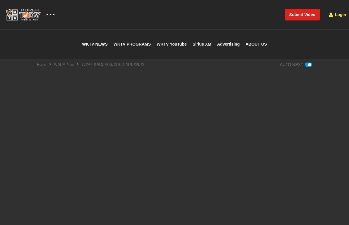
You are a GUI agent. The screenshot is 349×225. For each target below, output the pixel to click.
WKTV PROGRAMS (132, 44)
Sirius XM (202, 44)
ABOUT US (256, 44)
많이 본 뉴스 (64, 65)
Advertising (228, 44)
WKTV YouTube (172, 44)
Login (337, 14)
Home (41, 65)
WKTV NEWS (94, 44)
